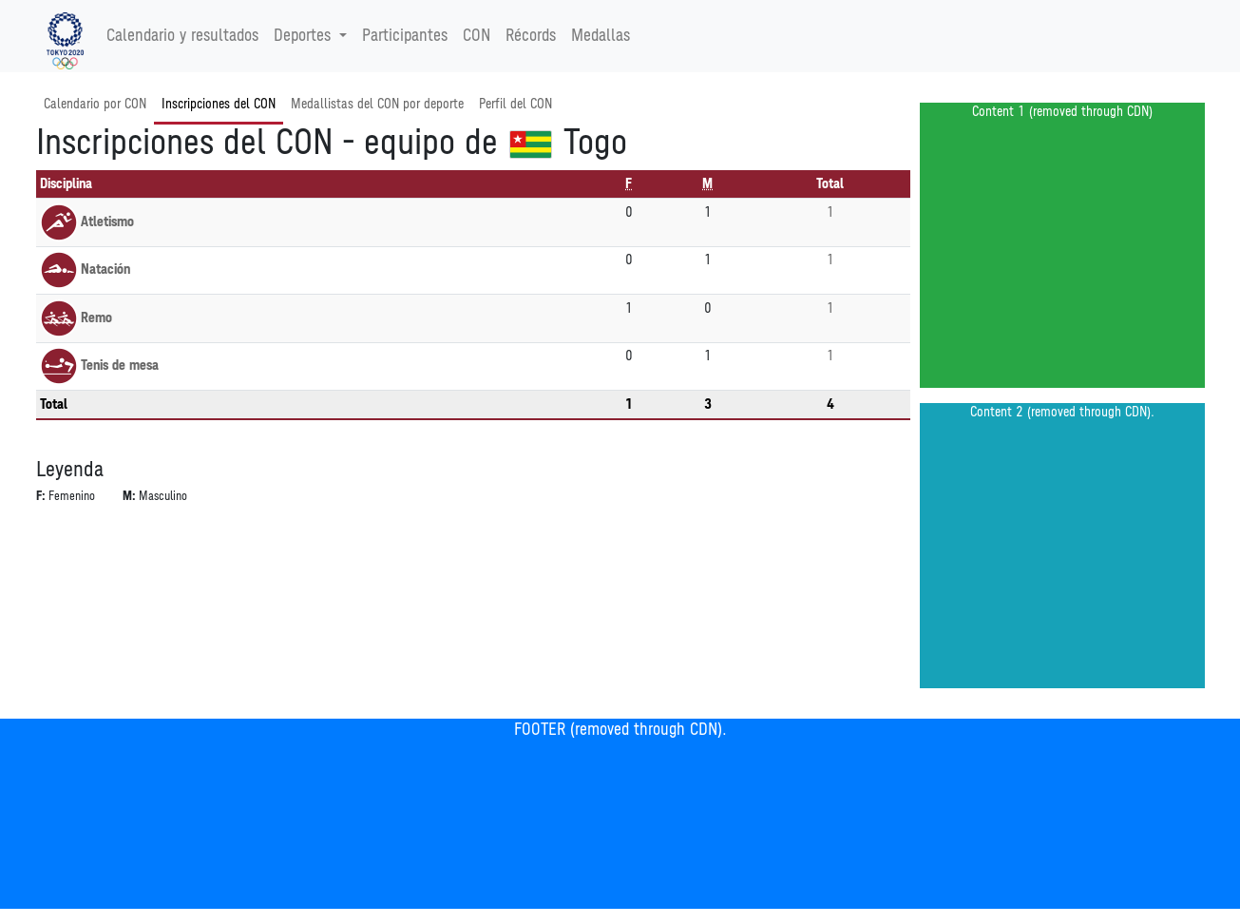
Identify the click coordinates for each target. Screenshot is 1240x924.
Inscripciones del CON (219, 104)
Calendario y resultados (182, 36)
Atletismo (87, 222)
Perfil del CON (515, 104)
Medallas (600, 36)
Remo (76, 318)
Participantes (405, 36)
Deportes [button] (304, 36)
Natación (85, 269)
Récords (531, 36)
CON (476, 36)
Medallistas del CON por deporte (377, 104)
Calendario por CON (95, 104)
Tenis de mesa (99, 365)
